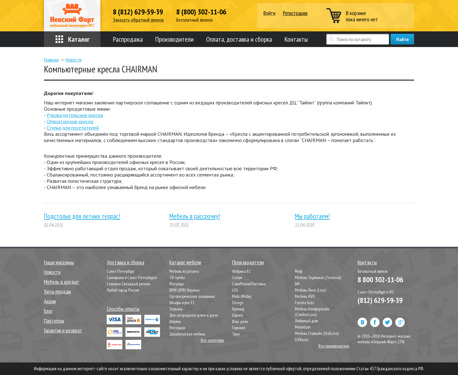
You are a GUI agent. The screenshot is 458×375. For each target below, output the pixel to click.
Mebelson (303, 327)
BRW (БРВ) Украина (184, 290)
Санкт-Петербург (120, 271)
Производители (174, 39)
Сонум (237, 277)
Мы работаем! (312, 216)
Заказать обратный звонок (138, 20)
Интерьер (177, 327)
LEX (235, 290)
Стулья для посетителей (73, 127)
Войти (269, 13)
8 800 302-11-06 (380, 279)
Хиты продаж (57, 291)
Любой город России (123, 290)
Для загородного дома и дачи (193, 315)
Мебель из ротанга (184, 271)
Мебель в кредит (61, 281)
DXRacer (302, 339)
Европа (237, 315)
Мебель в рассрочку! (194, 216)
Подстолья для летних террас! (82, 216)
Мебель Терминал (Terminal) (318, 277)
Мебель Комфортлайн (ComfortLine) (312, 311)
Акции (50, 301)
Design (238, 302)
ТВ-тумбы (177, 277)
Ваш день (240, 321)
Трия (236, 334)
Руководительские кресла (75, 115)
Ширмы (175, 321)
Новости (52, 272)
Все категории (212, 340)
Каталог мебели (185, 262)
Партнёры (54, 320)
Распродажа (128, 39)
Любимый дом (306, 321)
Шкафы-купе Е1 (181, 302)
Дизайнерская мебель (187, 334)
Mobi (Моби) (241, 296)
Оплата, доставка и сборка (239, 39)
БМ (297, 284)
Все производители (333, 346)
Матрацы (176, 284)
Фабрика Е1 (241, 271)
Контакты (296, 39)
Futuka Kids (304, 302)
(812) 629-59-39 (380, 300)
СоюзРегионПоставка (249, 284)
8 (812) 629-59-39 (138, 12)
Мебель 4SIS (305, 296)
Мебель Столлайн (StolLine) (316, 333)
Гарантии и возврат (63, 330)
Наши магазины (59, 262)
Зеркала (176, 309)
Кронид (238, 309)
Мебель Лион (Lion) (310, 290)
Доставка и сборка (125, 262)
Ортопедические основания (192, 296)
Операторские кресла (70, 121)
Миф (298, 271)
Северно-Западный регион (128, 284)
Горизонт (239, 327)
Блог (48, 310)
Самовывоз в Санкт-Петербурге (132, 277)
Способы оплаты (123, 308)
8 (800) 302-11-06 (201, 12)
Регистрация (295, 13)
